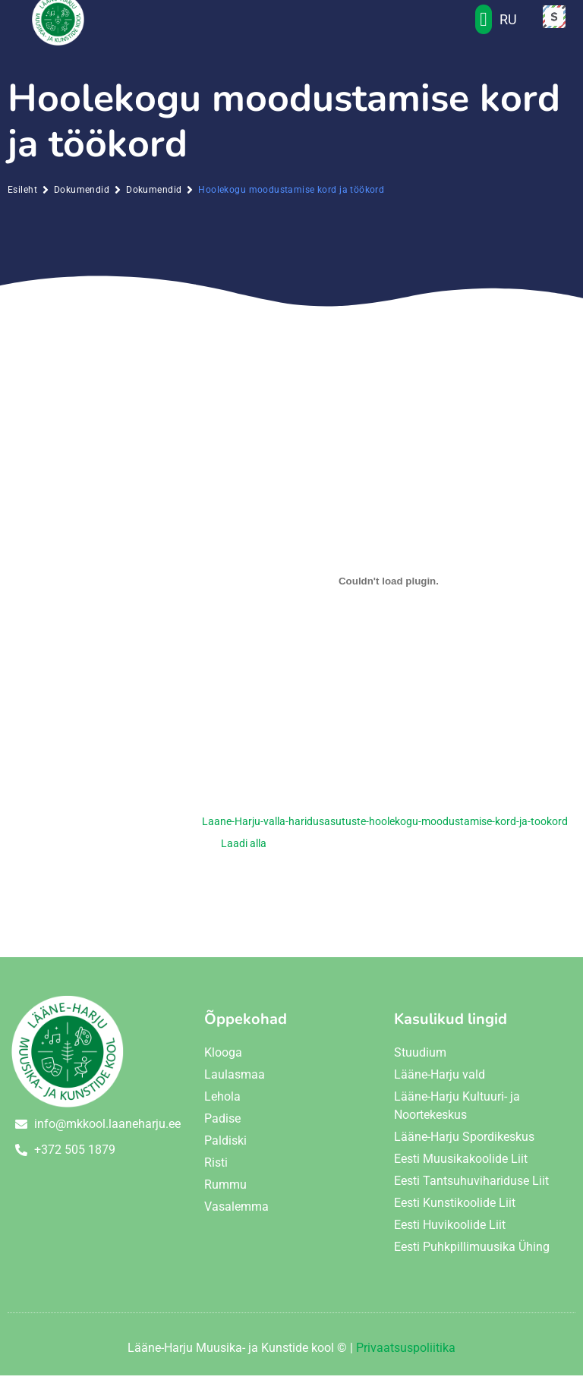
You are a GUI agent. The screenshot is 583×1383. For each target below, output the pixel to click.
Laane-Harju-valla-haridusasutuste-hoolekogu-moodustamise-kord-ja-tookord (385, 829)
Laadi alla (243, 850)
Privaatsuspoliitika (405, 1355)
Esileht (22, 197)
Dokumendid (81, 197)
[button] (484, 27)
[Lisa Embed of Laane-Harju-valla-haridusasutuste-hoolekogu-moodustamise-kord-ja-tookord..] (388, 588)
